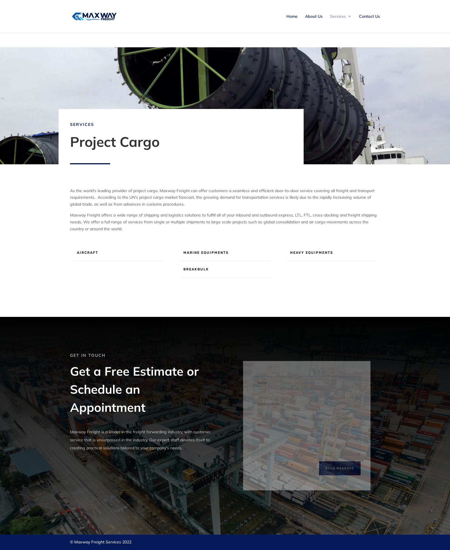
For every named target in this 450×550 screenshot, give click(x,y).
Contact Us (369, 16)
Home (292, 16)
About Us (314, 16)
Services (338, 16)
